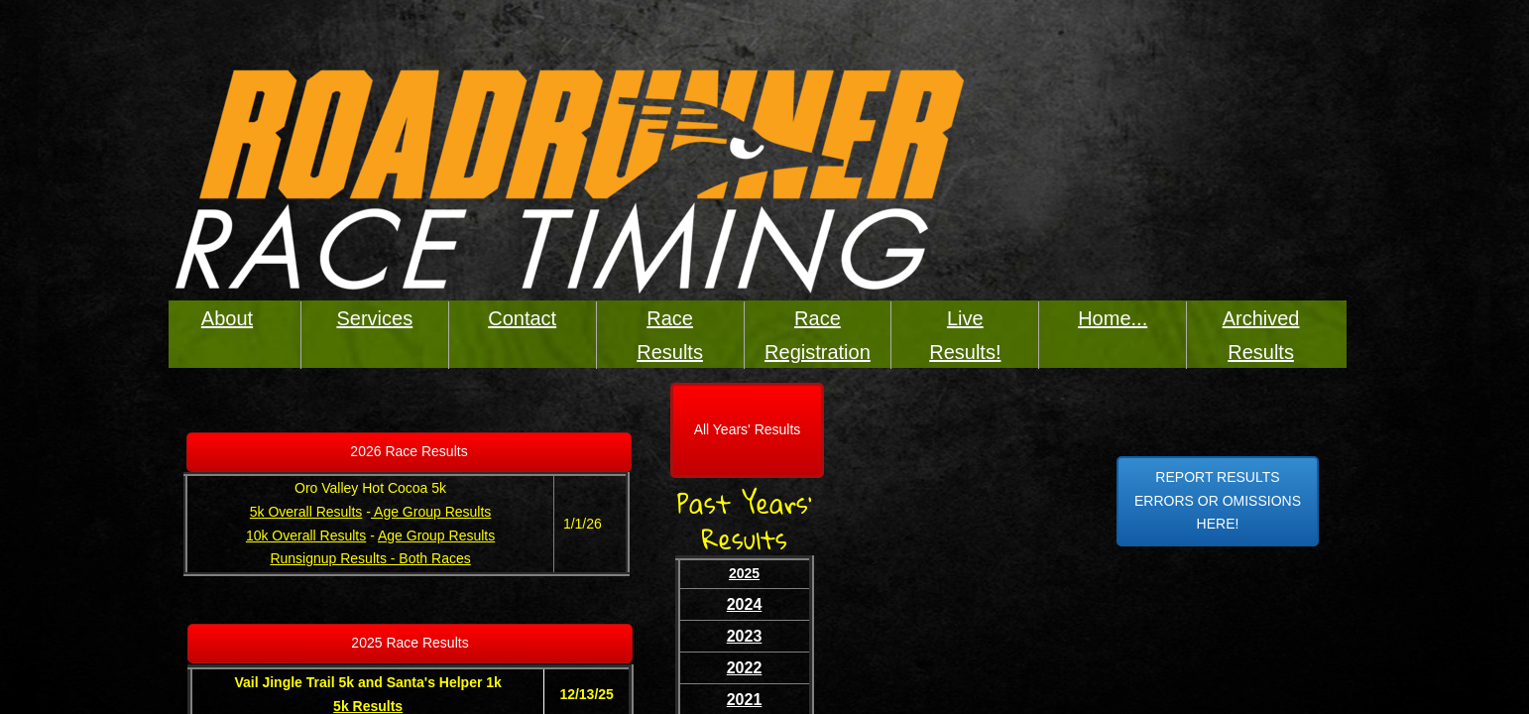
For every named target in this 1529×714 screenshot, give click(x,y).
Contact (522, 318)
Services (374, 318)
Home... (1112, 318)
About (227, 318)
